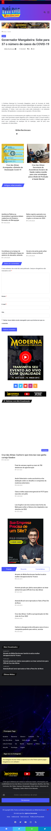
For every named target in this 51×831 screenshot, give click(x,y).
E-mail (4, 304)
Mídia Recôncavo (9, 49)
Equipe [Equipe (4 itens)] (17, 740)
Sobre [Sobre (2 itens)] (44, 743)
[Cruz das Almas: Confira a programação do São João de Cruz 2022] (7, 618)
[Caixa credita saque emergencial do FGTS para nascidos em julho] (7, 496)
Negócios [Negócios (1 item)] (30, 743)
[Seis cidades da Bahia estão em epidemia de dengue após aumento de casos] (9, 685)
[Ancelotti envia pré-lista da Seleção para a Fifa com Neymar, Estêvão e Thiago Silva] (41, 685)
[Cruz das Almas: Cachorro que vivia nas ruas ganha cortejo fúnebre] (25, 428)
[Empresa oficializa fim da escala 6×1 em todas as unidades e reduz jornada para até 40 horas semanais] (9, 702)
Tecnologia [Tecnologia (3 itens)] (14, 747)
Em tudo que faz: (25, 813)
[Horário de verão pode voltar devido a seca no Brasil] (37, 237)
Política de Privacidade (37, 817)
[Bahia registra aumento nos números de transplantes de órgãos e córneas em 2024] (37, 200)
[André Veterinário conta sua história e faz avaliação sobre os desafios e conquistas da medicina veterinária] (7, 483)
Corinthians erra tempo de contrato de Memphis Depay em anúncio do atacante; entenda (13, 253)
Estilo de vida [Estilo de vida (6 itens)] (26, 740)
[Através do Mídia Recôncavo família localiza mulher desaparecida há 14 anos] (7, 579)
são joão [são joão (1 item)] (5, 747)
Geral (9, 31)
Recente (23, 569)
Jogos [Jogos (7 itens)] (35, 740)
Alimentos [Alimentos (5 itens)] (14, 736)
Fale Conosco (24, 817)
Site (3, 312)
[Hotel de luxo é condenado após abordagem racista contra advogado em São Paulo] (41, 718)
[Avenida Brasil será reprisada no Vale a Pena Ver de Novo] (7, 605)
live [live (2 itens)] (16, 743)
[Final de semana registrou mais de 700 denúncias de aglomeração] (7, 470)
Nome (4, 296)
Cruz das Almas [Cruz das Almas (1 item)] (7, 740)
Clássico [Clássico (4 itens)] (22, 736)
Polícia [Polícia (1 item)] (38, 743)
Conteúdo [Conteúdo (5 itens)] (31, 736)
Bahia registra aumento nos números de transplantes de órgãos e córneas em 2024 (36, 216)
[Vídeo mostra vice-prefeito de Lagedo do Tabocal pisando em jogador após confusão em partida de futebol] (25, 718)
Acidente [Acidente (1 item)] (5, 736)
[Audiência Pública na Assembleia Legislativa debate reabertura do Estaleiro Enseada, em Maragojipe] (13, 200)
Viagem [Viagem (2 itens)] (22, 747)
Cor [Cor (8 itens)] (38, 736)
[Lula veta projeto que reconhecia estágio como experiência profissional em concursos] (25, 702)
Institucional (15, 817)
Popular (9, 569)
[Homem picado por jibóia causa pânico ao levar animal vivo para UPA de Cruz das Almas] (7, 592)
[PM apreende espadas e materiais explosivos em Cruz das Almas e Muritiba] (9, 718)
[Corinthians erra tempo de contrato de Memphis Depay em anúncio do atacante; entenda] (13, 237)
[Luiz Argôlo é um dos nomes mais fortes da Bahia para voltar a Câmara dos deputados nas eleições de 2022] (7, 509)
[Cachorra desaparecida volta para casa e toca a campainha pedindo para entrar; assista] (7, 632)
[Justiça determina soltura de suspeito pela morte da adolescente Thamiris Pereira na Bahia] (25, 685)
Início (4, 31)
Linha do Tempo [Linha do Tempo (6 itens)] (7, 743)
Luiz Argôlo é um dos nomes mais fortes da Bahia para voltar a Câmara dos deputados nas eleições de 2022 (31, 507)
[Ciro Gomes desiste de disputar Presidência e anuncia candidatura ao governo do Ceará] (41, 702)
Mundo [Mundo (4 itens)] (22, 743)
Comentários (40, 569)
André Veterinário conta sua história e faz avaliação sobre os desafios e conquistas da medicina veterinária (30, 481)
